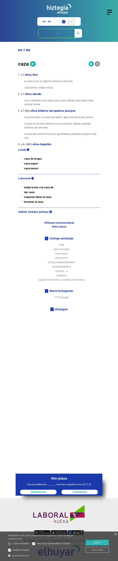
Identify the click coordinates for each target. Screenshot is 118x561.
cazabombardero (61, 266)
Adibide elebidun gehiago (35, 211)
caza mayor (61, 253)
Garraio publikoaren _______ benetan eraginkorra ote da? (59, 484)
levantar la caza (33, 201)
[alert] (59, 546)
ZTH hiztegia (61, 297)
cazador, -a (61, 270)
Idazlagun (61, 309)
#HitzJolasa (59, 226)
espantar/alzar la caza (37, 197)
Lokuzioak (26, 178)
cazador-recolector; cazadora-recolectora (61, 279)
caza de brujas (61, 249)
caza (61, 244)
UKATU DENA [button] (97, 550)
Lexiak (23, 149)
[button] (9, 544)
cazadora (61, 275)
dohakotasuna (38, 492)
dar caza (29, 192)
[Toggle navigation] (111, 14)
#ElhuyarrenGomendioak (59, 222)
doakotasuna (80, 492)
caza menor (61, 257)
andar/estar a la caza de (39, 187)
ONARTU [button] (97, 542)
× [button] (115, 534)
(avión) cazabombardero (61, 262)
